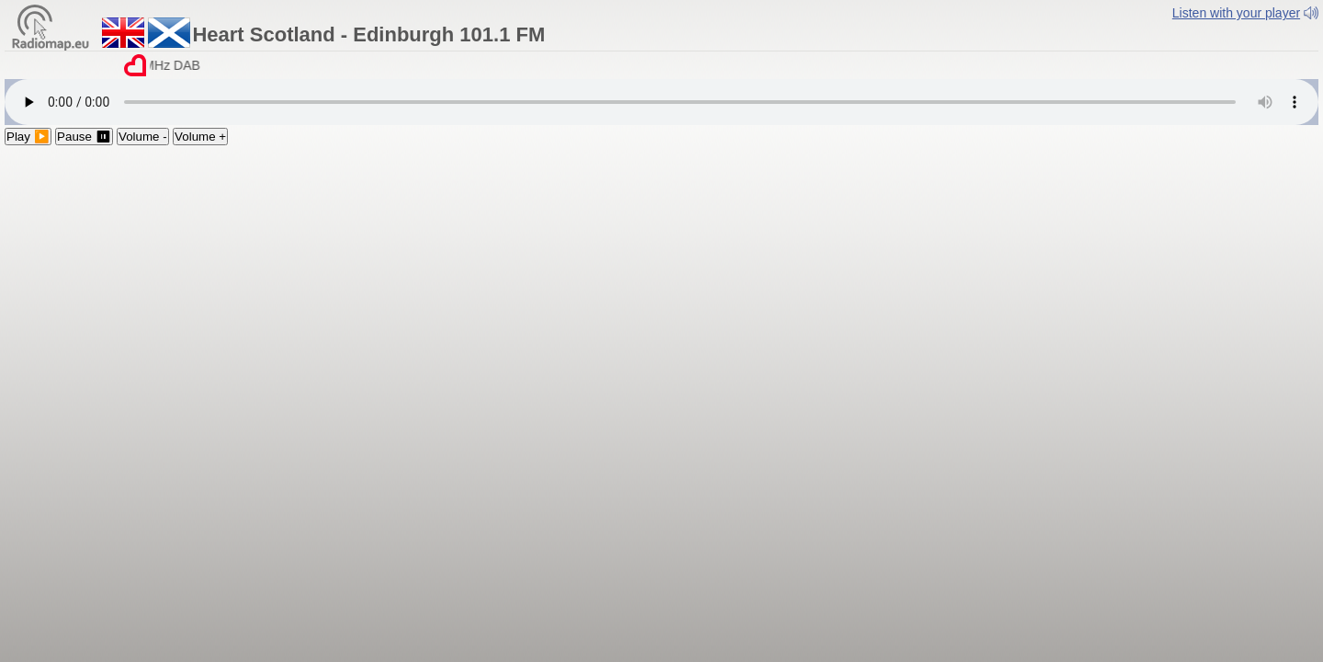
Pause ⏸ (84, 136)
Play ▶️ (28, 136)
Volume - (143, 136)
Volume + (200, 136)
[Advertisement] (661, 283)
